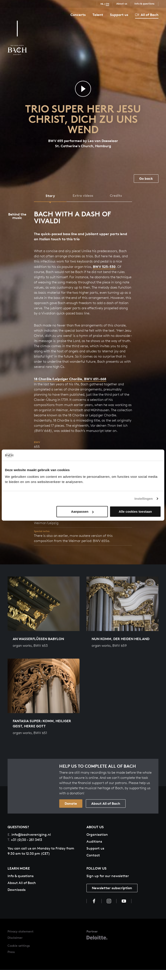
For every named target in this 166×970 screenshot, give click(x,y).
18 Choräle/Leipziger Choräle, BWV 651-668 (70, 379)
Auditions (94, 842)
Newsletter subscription (112, 888)
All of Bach (146, 14)
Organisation (97, 835)
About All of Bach (105, 803)
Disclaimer (15, 938)
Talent (98, 14)
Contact (93, 855)
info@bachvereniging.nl (29, 835)
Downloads (17, 890)
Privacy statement (21, 932)
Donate (71, 803)
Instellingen (143, 498)
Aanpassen (82, 511)
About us (121, 3)
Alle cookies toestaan (135, 511)
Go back (146, 178)
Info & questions (144, 3)
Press (11, 952)
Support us (119, 14)
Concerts (78, 14)
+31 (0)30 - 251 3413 (25, 840)
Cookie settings (19, 946)
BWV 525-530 (104, 267)
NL (102, 3)
